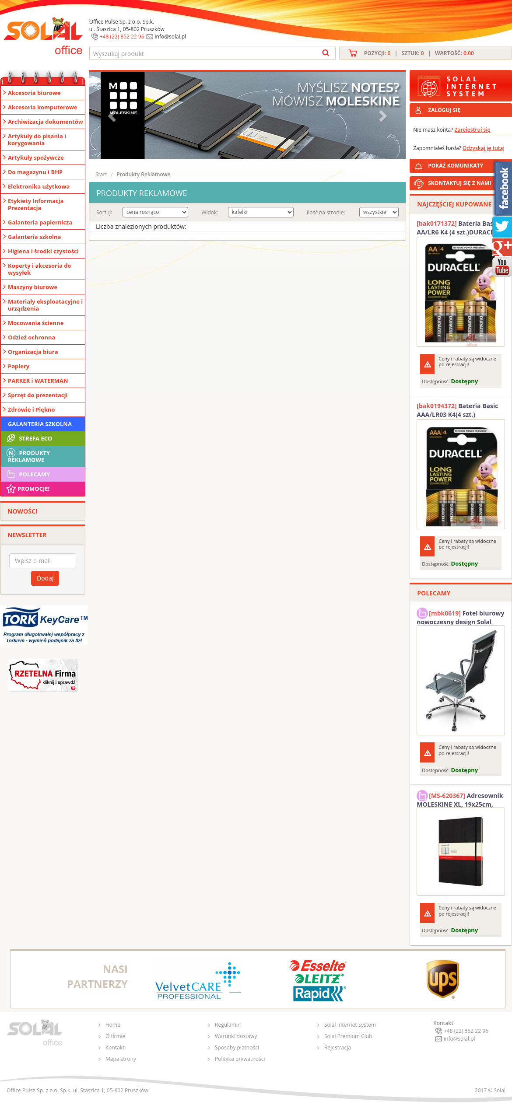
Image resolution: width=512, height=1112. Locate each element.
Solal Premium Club (348, 1036)
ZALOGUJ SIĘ (444, 110)
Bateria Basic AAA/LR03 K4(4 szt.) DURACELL (457, 410)
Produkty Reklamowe (27, 455)
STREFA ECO (28, 438)
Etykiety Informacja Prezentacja (35, 204)
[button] (113, 115)
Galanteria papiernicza (40, 222)
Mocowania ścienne (35, 323)
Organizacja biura (33, 352)
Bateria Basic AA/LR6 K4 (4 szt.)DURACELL (459, 227)
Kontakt (114, 1047)
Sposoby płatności (237, 1047)
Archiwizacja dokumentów (45, 122)
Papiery (18, 366)
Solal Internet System (350, 1024)
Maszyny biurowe (32, 287)
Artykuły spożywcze (36, 157)
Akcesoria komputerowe (42, 107)
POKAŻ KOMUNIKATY (468, 164)
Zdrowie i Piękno (31, 409)
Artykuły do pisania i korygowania (37, 139)
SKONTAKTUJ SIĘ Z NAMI (459, 183)
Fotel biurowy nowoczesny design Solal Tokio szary (460, 616)
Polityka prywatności (240, 1059)
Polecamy (27, 474)
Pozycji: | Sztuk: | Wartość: (419, 53)
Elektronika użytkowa (39, 186)
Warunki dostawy (236, 1036)
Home (112, 1024)
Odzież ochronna (31, 337)
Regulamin (228, 1024)
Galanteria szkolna (34, 237)
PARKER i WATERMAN (38, 381)
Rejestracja (337, 1047)
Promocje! (27, 488)
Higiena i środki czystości (43, 251)
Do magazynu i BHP (35, 172)
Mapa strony (120, 1059)
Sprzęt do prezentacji (37, 395)
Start (101, 174)
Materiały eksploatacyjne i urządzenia (45, 304)
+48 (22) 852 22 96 (122, 36)
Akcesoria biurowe (34, 93)
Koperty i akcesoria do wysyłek (39, 269)
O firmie (115, 1036)
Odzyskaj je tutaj (484, 148)
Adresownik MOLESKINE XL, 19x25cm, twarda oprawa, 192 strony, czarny (460, 799)
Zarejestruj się (473, 129)
